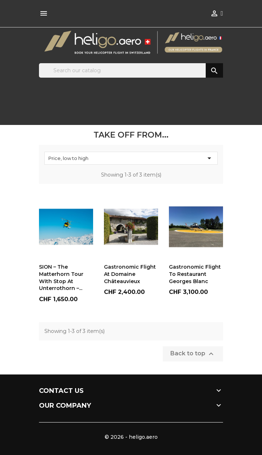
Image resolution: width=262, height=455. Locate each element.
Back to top (192, 354)
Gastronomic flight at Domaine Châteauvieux (130, 274)
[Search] (131, 70)
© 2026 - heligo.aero (131, 437)
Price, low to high (131, 158)
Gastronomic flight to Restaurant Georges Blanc (195, 274)
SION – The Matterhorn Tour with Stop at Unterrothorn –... (61, 277)
